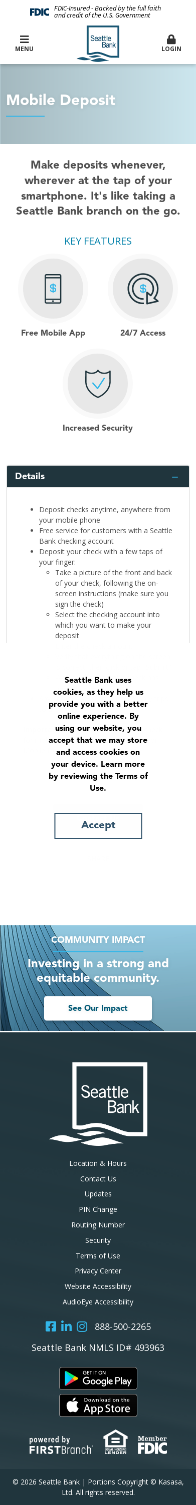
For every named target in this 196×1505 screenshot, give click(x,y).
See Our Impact (98, 1008)
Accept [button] (98, 825)
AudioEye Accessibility (98, 1301)
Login (171, 44)
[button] (171, 44)
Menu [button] (24, 44)
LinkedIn (66, 1326)
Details (30, 476)
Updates (98, 1193)
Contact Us (98, 1178)
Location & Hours (98, 1163)
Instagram (82, 1326)
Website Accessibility (98, 1286)
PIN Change (98, 1209)
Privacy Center (98, 1270)
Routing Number (98, 1224)
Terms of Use (98, 1255)
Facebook (51, 1326)
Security (98, 1240)
